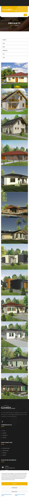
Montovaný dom (6, 448)
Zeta (4, 57)
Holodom (4, 452)
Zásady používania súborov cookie (6, 495)
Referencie (4, 435)
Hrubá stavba (5, 450)
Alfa (4, 43)
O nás (3, 430)
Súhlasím (14, 483)
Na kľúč (4, 455)
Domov (11, 25)
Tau (3, 54)
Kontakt (4, 437)
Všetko (4, 39)
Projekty (4, 433)
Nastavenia (14, 491)
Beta (4, 47)
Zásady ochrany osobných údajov (20, 495)
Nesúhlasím (14, 487)
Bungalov (5, 50)
